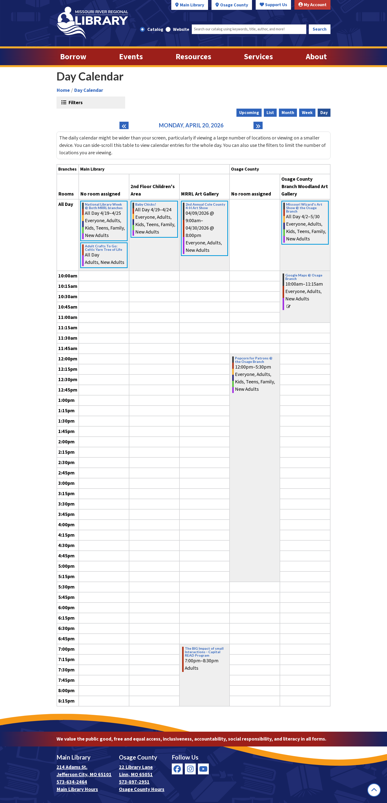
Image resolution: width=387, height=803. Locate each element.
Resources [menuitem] (193, 56)
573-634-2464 (72, 782)
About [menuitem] (316, 56)
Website (181, 29)
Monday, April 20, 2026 (191, 125)
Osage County (234, 5)
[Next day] (258, 125)
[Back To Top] (374, 790)
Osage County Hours (141, 789)
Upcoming (249, 113)
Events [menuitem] (131, 56)
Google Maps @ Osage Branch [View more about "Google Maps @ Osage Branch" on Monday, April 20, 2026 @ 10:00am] (303, 277)
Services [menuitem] (258, 56)
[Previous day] (124, 125)
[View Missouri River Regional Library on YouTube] (203, 769)
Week (307, 113)
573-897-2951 (134, 782)
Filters (75, 102)
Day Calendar (88, 90)
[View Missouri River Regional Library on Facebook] (177, 769)
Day (324, 113)
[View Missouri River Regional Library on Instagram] (190, 769)
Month (288, 113)
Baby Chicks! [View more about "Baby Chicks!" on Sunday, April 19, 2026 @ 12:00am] (145, 204)
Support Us (273, 5)
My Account (312, 5)
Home (63, 90)
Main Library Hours (77, 789)
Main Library (192, 5)
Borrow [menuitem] (73, 56)
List (270, 113)
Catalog (155, 29)
